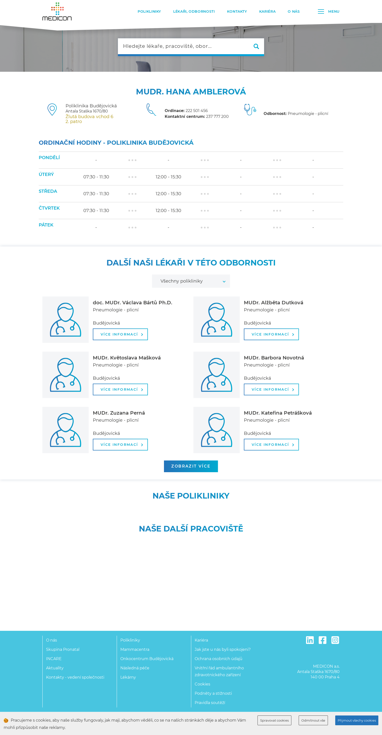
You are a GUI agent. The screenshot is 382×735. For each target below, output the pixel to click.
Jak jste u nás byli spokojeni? (223, 649)
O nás (294, 11)
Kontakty (237, 11)
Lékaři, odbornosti (194, 11)
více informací (122, 334)
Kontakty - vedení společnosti (75, 677)
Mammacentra (134, 649)
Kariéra (267, 11)
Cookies (202, 684)
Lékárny (128, 677)
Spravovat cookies (274, 720)
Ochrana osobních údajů (218, 658)
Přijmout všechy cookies (357, 720)
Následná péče (134, 668)
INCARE (54, 658)
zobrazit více (190, 466)
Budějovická (106, 323)
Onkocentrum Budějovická (146, 658)
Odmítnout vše (313, 720)
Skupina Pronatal (62, 649)
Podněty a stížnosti (213, 693)
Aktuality (55, 668)
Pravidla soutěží (210, 702)
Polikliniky (149, 11)
